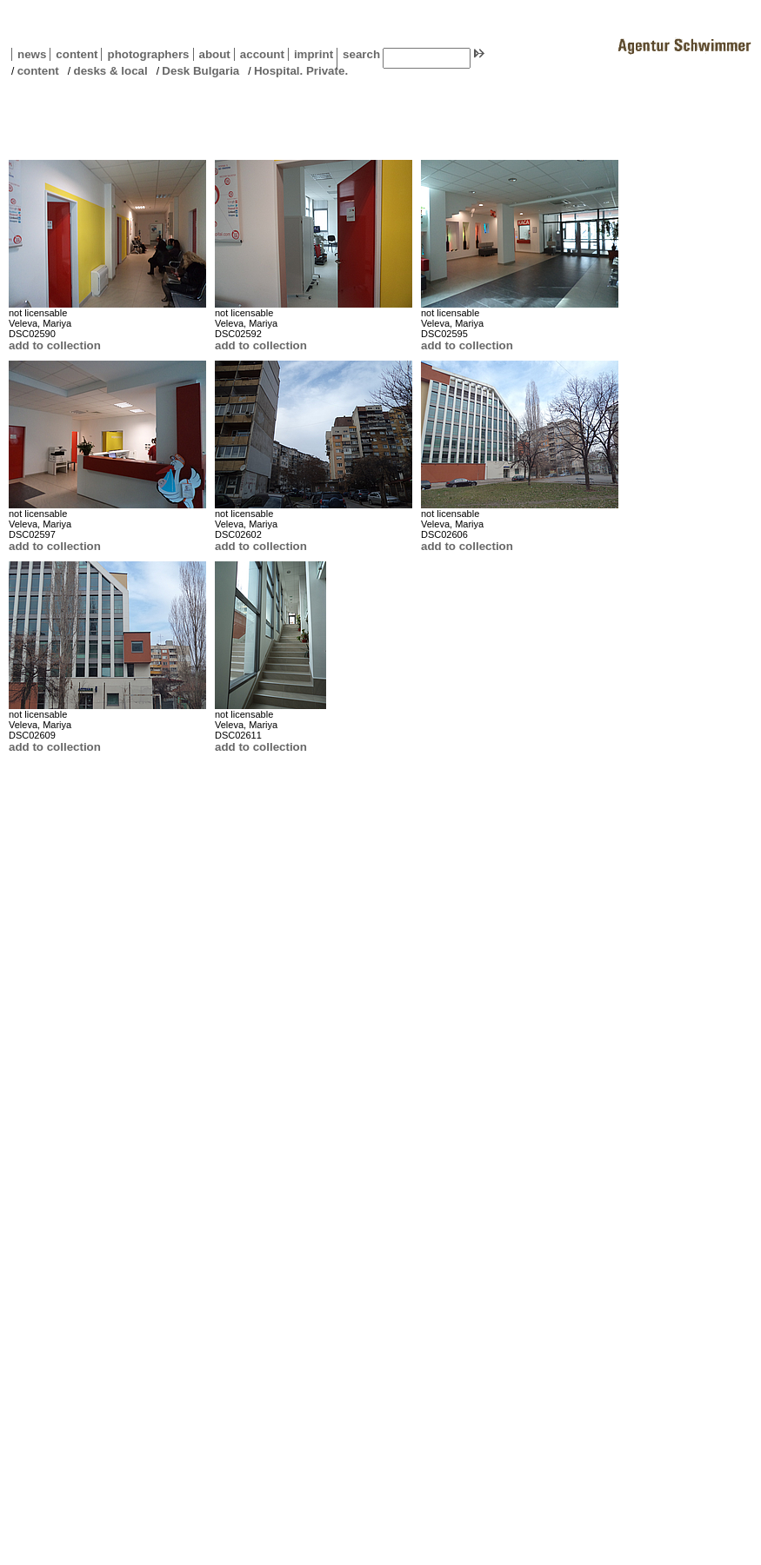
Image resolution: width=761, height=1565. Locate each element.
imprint (313, 54)
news (31, 54)
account (259, 54)
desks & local (110, 70)
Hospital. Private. (301, 70)
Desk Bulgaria (200, 70)
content (73, 54)
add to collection (55, 345)
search (361, 54)
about (211, 54)
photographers (148, 54)
